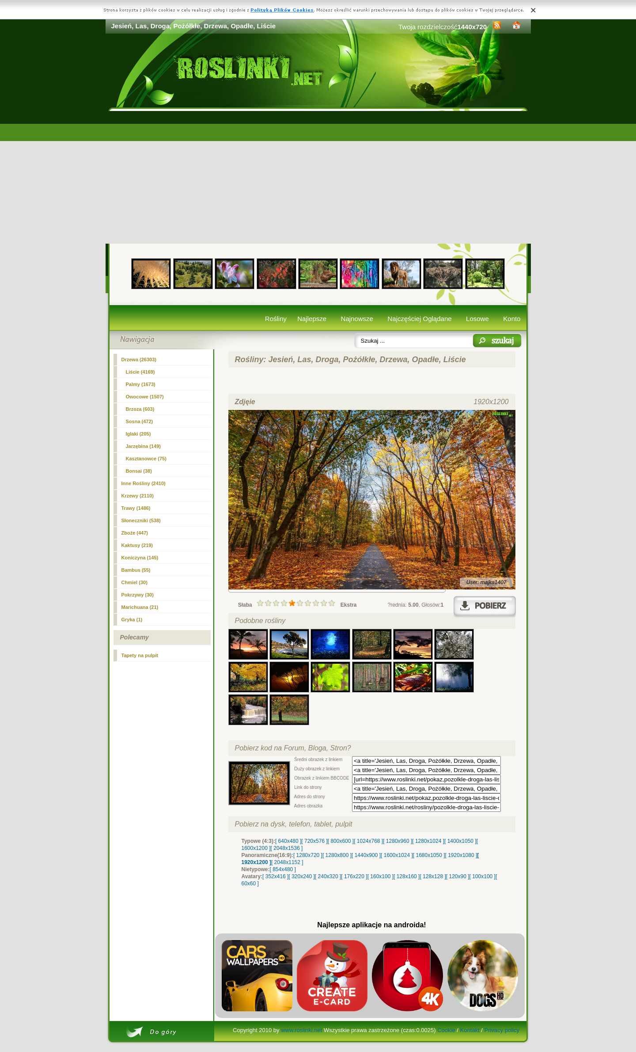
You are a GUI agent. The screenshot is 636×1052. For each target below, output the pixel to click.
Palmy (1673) (140, 384)
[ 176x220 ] (354, 876)
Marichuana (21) (140, 607)
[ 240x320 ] (328, 876)
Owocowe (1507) (145, 396)
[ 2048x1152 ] (287, 862)
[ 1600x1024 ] (397, 855)
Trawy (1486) (136, 508)
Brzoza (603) (140, 409)
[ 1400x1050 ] (460, 841)
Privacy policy (501, 1030)
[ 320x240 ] (301, 876)
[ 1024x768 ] (368, 841)
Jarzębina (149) (143, 446)
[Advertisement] (318, 177)
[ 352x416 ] (275, 876)
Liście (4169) (140, 372)
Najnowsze (357, 318)
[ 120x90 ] (457, 876)
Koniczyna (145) (140, 557)
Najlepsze (311, 318)
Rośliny (276, 318)
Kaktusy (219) (137, 545)
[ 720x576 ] (314, 841)
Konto (511, 318)
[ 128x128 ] (433, 876)
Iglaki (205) (138, 433)
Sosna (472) (139, 421)
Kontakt (470, 1030)
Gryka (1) (132, 619)
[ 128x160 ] (407, 876)
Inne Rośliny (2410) (143, 483)
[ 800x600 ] (341, 841)
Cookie (446, 1030)
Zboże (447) (134, 533)
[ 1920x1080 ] (461, 855)
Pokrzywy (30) (137, 594)
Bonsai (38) (139, 471)
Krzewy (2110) (137, 495)
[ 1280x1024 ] (428, 841)
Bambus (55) (136, 570)
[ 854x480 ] (283, 869)
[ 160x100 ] (380, 876)
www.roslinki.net (301, 1030)
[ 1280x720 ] (307, 855)
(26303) (139, 359)
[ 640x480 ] (288, 841)
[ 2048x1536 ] (287, 848)
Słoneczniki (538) (141, 520)
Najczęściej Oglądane (419, 318)
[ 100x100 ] (482, 876)
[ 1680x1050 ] (429, 855)
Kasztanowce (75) (146, 458)
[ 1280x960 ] (397, 841)
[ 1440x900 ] (366, 855)
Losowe (477, 318)
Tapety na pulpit (140, 655)
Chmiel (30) (134, 582)
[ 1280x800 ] (337, 855)
